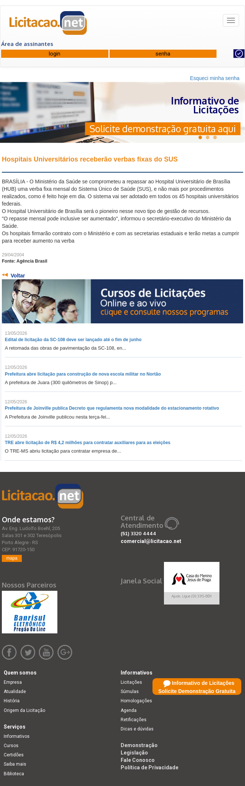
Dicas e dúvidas (137, 729)
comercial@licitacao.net (151, 541)
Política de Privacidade (149, 767)
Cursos (11, 745)
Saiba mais (15, 764)
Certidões (14, 754)
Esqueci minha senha (214, 78)
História (12, 700)
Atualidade (15, 691)
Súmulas (130, 691)
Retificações (134, 719)
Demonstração (139, 745)
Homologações (136, 700)
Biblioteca (14, 773)
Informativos (17, 736)
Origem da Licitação (24, 710)
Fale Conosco (138, 760)
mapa (11, 558)
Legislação (134, 753)
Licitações (131, 682)
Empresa (13, 682)
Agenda (129, 710)
